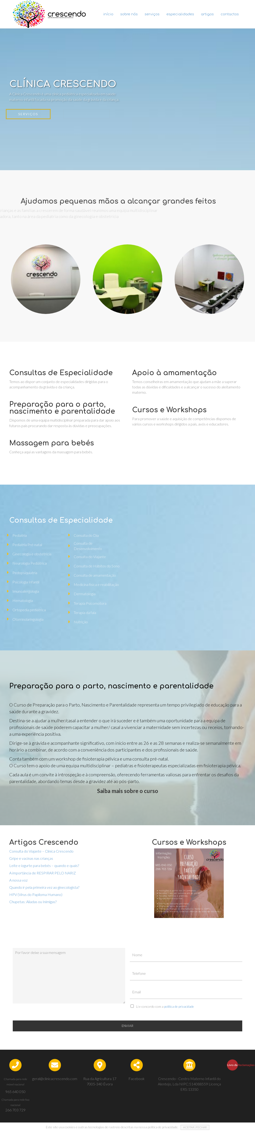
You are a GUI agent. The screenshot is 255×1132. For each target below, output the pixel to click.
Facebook (136, 1078)
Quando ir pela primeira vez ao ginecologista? (44, 887)
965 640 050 (15, 1091)
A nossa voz (18, 880)
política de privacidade (179, 1006)
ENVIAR (127, 1026)
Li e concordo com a (165, 1006)
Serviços (152, 14)
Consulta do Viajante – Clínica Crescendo (41, 851)
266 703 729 (15, 1110)
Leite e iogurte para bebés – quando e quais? (44, 865)
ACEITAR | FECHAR (195, 1127)
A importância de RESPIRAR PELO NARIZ (42, 873)
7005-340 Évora (100, 1084)
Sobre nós (129, 14)
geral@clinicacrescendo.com (54, 1078)
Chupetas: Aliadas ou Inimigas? (33, 901)
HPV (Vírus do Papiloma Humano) (35, 894)
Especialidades (180, 14)
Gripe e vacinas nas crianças (31, 858)
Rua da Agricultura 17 (99, 1078)
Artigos (207, 14)
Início (108, 14)
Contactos (230, 14)
